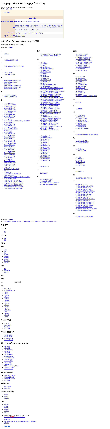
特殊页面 (6, 407)
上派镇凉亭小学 (44, 70)
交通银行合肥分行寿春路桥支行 (84, 192)
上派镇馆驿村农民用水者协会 (48, 84)
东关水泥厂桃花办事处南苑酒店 (48, 184)
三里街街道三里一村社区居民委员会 (13, 181)
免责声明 (6, 423)
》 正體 (6, 292)
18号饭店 (6, 54)
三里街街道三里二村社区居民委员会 (13, 183)
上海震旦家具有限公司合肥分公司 (49, 129)
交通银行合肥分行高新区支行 (84, 207)
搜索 (11, 9)
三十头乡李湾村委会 (9, 140)
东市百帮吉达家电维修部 (83, 63)
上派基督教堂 (43, 64)
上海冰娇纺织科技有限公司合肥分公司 (50, 89)
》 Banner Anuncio (8, 369)
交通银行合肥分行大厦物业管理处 (85, 191)
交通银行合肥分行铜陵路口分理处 (85, 202)
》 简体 (6, 293)
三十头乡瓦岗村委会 (9, 151)
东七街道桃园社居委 (45, 181)
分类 (5, 238)
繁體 (5, 253)
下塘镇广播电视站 (45, 139)
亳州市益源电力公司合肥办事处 (84, 216)
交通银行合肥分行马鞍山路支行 (84, 205)
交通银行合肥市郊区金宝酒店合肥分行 (86, 208)
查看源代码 (7, 270)
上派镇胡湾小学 (44, 78)
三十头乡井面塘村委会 (10, 111)
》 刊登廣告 (7, 348)
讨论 (5, 240)
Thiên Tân (23, 21)
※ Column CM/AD (8, 356)
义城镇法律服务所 (81, 125)
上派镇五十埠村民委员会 (47, 68)
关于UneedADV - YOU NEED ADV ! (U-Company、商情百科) (20, 421)
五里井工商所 (80, 158)
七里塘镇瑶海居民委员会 (10, 82)
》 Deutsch (6, 298)
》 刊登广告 (7, 352)
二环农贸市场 (80, 149)
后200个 (11, 47)
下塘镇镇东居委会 (45, 157)
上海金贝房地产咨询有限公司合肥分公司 (51, 126)
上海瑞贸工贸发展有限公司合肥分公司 (50, 112)
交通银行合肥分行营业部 (83, 200)
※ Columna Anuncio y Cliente (11, 366)
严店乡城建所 (80, 81)
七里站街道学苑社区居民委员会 (12, 85)
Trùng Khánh (36, 21)
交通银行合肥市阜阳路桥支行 (84, 210)
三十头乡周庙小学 (9, 122)
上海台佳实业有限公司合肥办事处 (49, 92)
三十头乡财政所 (8, 159)
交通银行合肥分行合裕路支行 (84, 189)
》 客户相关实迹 (8, 354)
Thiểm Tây (18, 29)
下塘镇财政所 (43, 153)
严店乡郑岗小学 (80, 92)
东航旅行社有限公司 (81, 70)
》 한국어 (6, 308)
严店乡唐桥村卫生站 (81, 80)
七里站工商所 (7, 84)
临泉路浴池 (79, 109)
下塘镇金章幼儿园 (45, 155)
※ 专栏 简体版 (8, 336)
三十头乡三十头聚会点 (10, 106)
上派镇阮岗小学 (44, 83)
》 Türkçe (6, 305)
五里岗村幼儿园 (80, 162)
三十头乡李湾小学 (9, 138)
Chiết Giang (43, 25)
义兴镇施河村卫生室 (81, 118)
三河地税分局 (7, 172)
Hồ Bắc (27, 26)
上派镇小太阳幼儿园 (45, 72)
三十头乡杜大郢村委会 (10, 143)
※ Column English (8, 338)
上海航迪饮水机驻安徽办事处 (48, 121)
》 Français (6, 306)
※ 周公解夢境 (7, 386)
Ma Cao (23, 36)
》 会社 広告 (7, 362)
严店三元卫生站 (80, 76)
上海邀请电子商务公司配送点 (48, 124)
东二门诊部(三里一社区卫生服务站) (49, 182)
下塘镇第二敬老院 (45, 149)
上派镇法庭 (43, 75)
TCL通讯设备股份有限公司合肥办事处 (14, 66)
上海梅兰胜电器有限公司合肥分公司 (50, 108)
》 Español (6, 297)
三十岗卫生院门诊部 (9, 164)
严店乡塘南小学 (80, 83)
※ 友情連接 (7, 380)
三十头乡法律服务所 (9, 148)
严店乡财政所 (80, 91)
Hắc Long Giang (36, 29)
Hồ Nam (32, 26)
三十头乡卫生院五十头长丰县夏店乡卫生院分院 (17, 121)
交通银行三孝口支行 (81, 184)
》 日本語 (6, 315)
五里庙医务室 (80, 163)
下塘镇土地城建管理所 (46, 137)
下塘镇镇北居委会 (45, 158)
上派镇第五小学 (44, 76)
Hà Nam (23, 26)
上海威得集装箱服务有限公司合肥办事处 (51, 94)
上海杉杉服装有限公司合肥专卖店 (49, 105)
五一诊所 (78, 157)
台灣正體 (6, 262)
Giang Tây (59, 25)
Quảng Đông (38, 26)
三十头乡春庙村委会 (9, 137)
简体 (5, 251)
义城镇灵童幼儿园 (81, 126)
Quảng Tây (40, 33)
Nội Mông (23, 33)
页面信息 (6, 412)
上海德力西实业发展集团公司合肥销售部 (51, 100)
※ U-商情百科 (7, 325)
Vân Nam (60, 26)
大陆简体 (6, 254)
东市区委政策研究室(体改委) (84, 57)
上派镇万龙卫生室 (45, 67)
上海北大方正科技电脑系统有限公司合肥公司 (52, 91)
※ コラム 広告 (8, 361)
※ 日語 (6, 396)
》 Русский (6, 303)
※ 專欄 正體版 (8, 335)
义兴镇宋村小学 (80, 117)
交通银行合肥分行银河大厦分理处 (85, 203)
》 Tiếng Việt (7, 310)
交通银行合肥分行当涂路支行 (84, 194)
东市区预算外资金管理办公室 (84, 62)
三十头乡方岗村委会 (9, 135)
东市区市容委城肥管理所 (83, 59)
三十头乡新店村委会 (9, 133)
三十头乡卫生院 (8, 119)
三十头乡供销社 (8, 112)
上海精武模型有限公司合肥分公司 (49, 120)
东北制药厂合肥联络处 (82, 54)
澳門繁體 (6, 258)
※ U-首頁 (6, 323)
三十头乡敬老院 (8, 132)
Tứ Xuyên (49, 26)
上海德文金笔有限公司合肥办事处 (49, 102)
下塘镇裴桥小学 (44, 150)
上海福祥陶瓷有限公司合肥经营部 (49, 116)
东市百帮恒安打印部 (81, 65)
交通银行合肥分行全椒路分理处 (84, 186)
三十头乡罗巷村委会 (9, 153)
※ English (6, 398)
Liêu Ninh (27, 25)
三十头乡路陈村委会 (9, 161)
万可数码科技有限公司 (10, 95)
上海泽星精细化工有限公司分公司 (49, 110)
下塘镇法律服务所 (45, 145)
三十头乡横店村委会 (9, 145)
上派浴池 (42, 65)
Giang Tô (37, 25)
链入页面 (6, 404)
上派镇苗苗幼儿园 (45, 81)
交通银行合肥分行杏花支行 (83, 195)
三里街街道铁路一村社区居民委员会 (50, 55)
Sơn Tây (22, 25)
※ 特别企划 (7, 351)
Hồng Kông (18, 36)
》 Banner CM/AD (8, 359)
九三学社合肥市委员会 (82, 141)
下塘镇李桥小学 (44, 144)
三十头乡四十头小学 (9, 125)
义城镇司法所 (80, 123)
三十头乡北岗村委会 (9, 116)
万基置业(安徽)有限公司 (10, 96)
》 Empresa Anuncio (9, 367)
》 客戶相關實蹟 (8, 349)
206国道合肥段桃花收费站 (11, 60)
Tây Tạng (17, 33)
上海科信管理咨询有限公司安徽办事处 (50, 118)
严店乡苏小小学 (80, 88)
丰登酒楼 (78, 102)
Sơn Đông (17, 26)
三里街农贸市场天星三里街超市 (12, 180)
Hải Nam (44, 26)
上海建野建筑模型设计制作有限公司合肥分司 (52, 99)
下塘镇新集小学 (44, 142)
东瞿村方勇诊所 (80, 68)
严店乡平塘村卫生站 (81, 84)
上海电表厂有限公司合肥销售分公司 (50, 113)
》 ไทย (5, 311)
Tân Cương (34, 33)
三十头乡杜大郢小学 (9, 141)
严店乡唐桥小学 (80, 78)
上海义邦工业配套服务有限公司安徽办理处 (51, 88)
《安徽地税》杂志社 (9, 74)
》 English (6, 295)
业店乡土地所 (43, 173)
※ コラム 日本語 (8, 340)
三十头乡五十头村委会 (10, 109)
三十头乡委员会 (8, 130)
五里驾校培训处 (80, 165)
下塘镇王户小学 (44, 147)
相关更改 (6, 406)
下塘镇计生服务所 (45, 152)
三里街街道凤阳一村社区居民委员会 (13, 186)
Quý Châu (55, 26)
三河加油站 (7, 170)
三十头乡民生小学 (9, 146)
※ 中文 (6, 394)
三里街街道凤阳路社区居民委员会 (13, 188)
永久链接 (6, 411)
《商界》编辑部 (8, 72)
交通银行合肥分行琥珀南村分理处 (85, 199)
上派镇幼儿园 (43, 73)
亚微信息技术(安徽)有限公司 (84, 178)
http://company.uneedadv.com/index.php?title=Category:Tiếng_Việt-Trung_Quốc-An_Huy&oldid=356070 (30, 221)
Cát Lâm (32, 25)
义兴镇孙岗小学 (80, 115)
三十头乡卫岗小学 (9, 117)
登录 (5, 232)
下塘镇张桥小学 (44, 141)
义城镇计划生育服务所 (82, 128)
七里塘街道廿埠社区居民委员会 (12, 80)
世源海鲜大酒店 (44, 166)
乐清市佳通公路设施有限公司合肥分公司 (87, 134)
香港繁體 (6, 256)
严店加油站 (79, 94)
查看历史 (6, 272)
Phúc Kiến (53, 25)
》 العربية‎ (6, 313)
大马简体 (6, 259)
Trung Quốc (7, 12)
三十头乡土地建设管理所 (10, 129)
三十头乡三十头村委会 (10, 104)
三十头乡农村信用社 (9, 114)
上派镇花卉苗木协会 (45, 80)
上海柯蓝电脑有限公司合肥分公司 (49, 107)
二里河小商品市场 (81, 150)
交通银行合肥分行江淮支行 (83, 197)
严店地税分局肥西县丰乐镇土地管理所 (86, 96)
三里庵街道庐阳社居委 (10, 178)
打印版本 (6, 409)
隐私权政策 (7, 419)
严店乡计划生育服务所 (82, 89)
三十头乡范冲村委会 (9, 156)
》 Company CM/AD (9, 357)
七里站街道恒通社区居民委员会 (12, 87)
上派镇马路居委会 (45, 86)
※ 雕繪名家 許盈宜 (9, 377)
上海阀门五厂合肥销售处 (47, 128)
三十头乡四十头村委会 (10, 127)
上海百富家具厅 (44, 115)
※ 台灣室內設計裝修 (9, 378)
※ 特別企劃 (7, 346)
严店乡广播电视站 (81, 86)
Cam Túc (23, 29)
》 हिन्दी (6, 316)
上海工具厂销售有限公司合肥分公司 (50, 96)
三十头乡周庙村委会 (9, 124)
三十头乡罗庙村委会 (9, 154)
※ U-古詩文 (7, 328)
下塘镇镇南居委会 (45, 160)
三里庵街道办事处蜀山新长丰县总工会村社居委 (17, 177)
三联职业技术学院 (9, 175)
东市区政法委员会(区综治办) (84, 60)
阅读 (5, 269)
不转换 (5, 250)
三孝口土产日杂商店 (9, 165)
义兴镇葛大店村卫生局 (82, 121)
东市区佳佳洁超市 (81, 55)
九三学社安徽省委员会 (82, 142)
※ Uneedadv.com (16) (9, 290)
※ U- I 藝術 (7, 326)
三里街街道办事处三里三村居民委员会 (50, 54)
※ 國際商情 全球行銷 (9, 375)
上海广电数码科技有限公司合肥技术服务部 (51, 97)
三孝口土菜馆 (7, 167)
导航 (7, 9)
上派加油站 (43, 62)
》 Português (7, 301)
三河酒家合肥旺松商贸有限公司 (12, 173)
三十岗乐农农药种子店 (10, 162)
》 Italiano (6, 300)
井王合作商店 (80, 171)
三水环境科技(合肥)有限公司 (11, 169)
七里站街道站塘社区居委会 (11, 88)
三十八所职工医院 (9, 103)
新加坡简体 (7, 261)
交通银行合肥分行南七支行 (83, 187)
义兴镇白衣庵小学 (81, 120)
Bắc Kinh (17, 21)
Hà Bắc (17, 25)
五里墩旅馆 (79, 160)
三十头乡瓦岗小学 (9, 149)
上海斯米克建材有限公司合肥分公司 (50, 104)
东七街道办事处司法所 (46, 179)
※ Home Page (7, 289)
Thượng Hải (29, 21)
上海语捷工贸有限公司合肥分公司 (49, 123)
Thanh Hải (29, 29)
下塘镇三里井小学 (45, 136)
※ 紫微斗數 (7, 388)
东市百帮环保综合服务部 (83, 67)
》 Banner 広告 (8, 364)
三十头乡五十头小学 (9, 108)
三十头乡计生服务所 (9, 157)
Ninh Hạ (28, 33)
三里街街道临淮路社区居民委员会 (13, 185)
